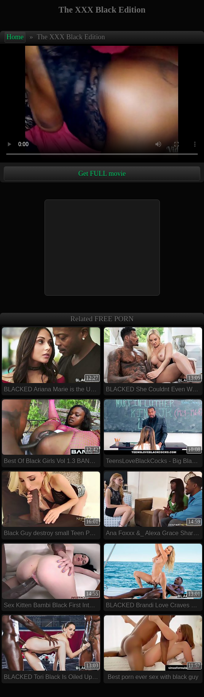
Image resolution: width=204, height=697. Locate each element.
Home (15, 37)
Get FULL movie (102, 173)
